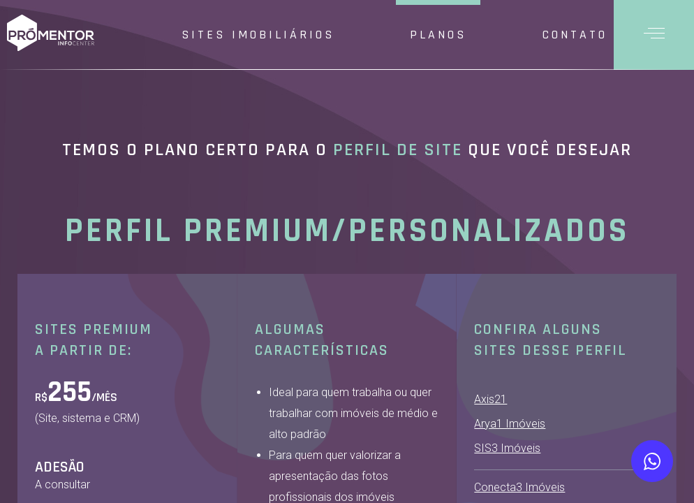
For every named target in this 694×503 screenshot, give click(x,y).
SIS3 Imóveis (507, 448)
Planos (438, 35)
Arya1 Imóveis (509, 423)
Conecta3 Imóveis (519, 487)
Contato (574, 35)
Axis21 (490, 399)
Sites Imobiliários (258, 35)
